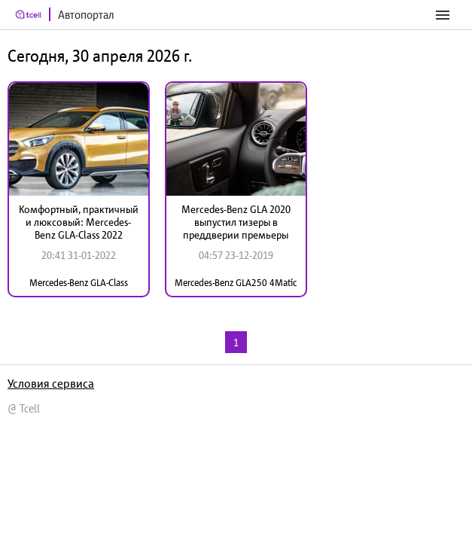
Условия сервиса (51, 383)
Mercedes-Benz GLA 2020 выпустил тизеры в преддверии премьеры (236, 222)
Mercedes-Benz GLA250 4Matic (236, 282)
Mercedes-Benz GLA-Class (78, 282)
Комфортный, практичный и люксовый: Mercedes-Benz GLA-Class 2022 (79, 222)
